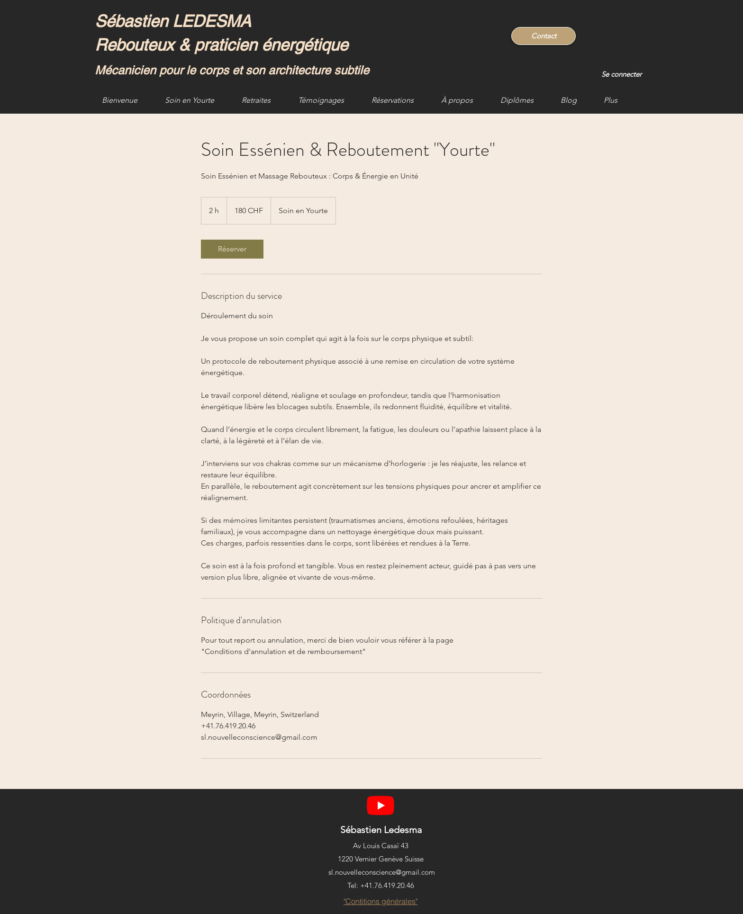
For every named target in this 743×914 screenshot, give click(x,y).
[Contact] (543, 36)
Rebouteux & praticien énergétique (221, 44)
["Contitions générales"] (380, 901)
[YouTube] (380, 805)
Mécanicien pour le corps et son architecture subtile (232, 70)
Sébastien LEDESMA (175, 21)
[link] (232, 249)
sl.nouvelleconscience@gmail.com (381, 872)
